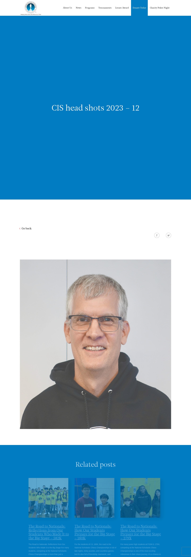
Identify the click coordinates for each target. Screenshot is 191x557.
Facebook (156, 235)
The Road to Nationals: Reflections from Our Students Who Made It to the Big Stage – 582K (49, 534)
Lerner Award (122, 7)
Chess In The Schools (31, 8)
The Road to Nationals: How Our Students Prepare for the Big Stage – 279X (140, 534)
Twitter (168, 235)
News (78, 7)
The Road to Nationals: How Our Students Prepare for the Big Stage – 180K (95, 534)
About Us (67, 7)
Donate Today (139, 7)
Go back (26, 228)
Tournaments (105, 7)
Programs (90, 7)
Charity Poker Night (160, 7)
